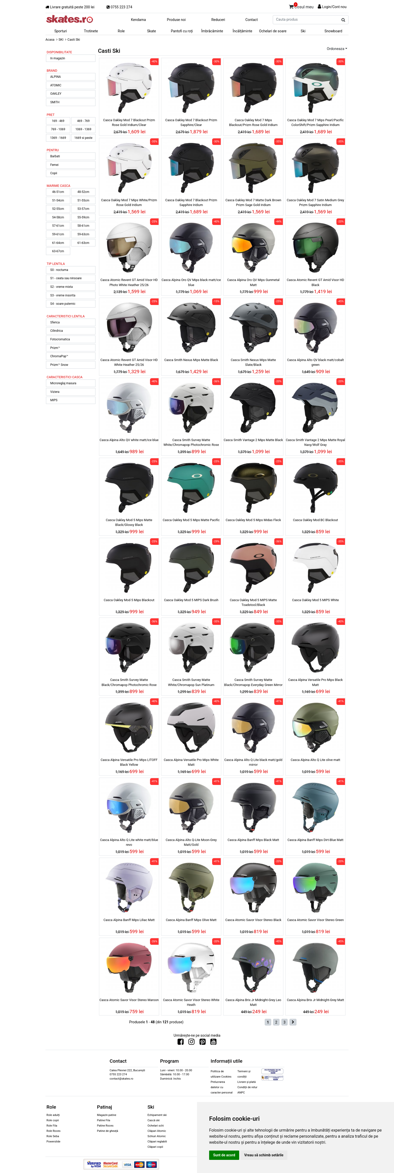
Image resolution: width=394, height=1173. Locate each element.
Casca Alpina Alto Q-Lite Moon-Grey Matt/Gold (191, 842)
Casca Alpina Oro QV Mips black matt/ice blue (191, 282)
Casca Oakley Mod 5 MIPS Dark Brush (191, 600)
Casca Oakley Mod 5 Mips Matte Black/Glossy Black (129, 522)
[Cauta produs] (343, 20)
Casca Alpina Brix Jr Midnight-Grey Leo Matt (253, 1002)
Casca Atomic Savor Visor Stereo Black (253, 920)
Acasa (50, 39)
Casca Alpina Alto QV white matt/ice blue (129, 440)
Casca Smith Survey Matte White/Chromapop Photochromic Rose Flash (191, 443)
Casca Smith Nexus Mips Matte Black (191, 360)
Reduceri (218, 20)
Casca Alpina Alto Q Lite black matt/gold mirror (253, 762)
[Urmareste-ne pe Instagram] (191, 1043)
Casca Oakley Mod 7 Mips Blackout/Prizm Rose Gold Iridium (253, 122)
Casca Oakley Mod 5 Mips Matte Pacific (191, 520)
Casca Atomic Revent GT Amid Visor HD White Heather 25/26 (129, 362)
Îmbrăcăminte (212, 31)
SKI (61, 39)
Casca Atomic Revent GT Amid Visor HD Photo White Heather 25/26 (129, 282)
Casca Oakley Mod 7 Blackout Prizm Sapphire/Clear (191, 122)
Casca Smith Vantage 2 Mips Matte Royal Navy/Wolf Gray (315, 442)
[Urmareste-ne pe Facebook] (181, 1043)
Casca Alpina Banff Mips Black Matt (253, 840)
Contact (251, 20)
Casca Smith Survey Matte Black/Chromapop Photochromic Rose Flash (129, 683)
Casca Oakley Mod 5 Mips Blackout (129, 600)
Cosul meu (301, 6)
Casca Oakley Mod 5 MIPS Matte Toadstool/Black (253, 602)
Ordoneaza (335, 49)
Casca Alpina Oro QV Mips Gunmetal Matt (253, 282)
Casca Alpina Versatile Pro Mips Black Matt (315, 682)
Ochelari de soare (272, 31)
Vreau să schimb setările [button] (263, 1155)
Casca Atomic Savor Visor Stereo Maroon (129, 1000)
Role (121, 31)
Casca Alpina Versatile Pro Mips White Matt (191, 762)
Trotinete (91, 31)
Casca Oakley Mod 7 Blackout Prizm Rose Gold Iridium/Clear (129, 122)
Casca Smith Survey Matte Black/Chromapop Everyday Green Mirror (253, 682)
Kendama (138, 20)
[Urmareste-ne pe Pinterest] (203, 1043)
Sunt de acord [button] (224, 1155)
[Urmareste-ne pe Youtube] (213, 1043)
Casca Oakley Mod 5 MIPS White (315, 600)
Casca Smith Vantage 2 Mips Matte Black (253, 440)
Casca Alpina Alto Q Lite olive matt (315, 760)
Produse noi (176, 20)
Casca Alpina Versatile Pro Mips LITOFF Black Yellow (129, 762)
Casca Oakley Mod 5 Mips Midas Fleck (253, 520)
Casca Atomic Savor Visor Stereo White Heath (191, 1002)
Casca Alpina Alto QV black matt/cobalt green (315, 362)
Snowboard (333, 31)
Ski (303, 31)
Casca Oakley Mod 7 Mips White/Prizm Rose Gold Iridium (129, 202)
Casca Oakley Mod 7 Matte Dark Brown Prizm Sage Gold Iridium (253, 202)
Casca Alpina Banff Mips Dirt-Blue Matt (315, 840)
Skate (151, 31)
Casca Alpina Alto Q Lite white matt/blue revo (129, 842)
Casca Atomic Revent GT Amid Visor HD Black (315, 282)
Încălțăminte (242, 31)
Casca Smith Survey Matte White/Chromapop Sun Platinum (191, 682)
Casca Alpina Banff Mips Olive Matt (191, 920)
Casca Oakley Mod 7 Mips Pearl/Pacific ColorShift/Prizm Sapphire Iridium (315, 122)
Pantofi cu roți (182, 31)
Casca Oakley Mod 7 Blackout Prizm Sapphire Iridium (191, 202)
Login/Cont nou (334, 7)
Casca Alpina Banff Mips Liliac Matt (129, 920)
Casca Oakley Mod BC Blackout (315, 520)
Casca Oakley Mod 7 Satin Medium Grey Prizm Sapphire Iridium (315, 202)
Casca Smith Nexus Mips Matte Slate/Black (253, 362)
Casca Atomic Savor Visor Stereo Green (315, 920)
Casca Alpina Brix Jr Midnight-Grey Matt (315, 1000)
